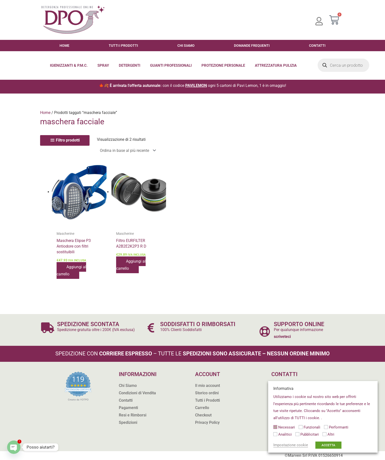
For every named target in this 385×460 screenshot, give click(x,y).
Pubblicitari (309, 434)
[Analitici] (275, 434)
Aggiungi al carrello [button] (71, 270)
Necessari (286, 427)
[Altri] (324, 434)
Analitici (285, 434)
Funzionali (312, 427)
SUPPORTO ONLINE (299, 324)
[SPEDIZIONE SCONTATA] (48, 327)
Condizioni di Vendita (137, 393)
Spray (103, 65)
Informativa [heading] (283, 388)
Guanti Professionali (171, 65)
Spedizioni (128, 422)
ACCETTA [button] (328, 445)
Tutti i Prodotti (123, 46)
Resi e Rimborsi (132, 415)
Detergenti (129, 65)
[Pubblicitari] (297, 434)
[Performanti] (326, 427)
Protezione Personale (223, 65)
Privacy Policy (207, 422)
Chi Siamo (186, 46)
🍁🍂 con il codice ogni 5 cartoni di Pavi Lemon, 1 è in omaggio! (192, 85)
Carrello (202, 407)
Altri (330, 434)
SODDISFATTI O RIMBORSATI (197, 324)
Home (64, 46)
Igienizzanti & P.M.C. (69, 65)
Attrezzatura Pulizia (276, 65)
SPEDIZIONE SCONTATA (88, 324)
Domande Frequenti (252, 46)
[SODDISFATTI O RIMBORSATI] (151, 327)
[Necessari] (275, 427)
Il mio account (207, 385)
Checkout (203, 415)
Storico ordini (207, 393)
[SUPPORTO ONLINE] (264, 331)
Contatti (317, 46)
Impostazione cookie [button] (290, 445)
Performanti (338, 427)
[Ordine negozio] (127, 150)
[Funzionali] (301, 427)
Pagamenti (128, 407)
